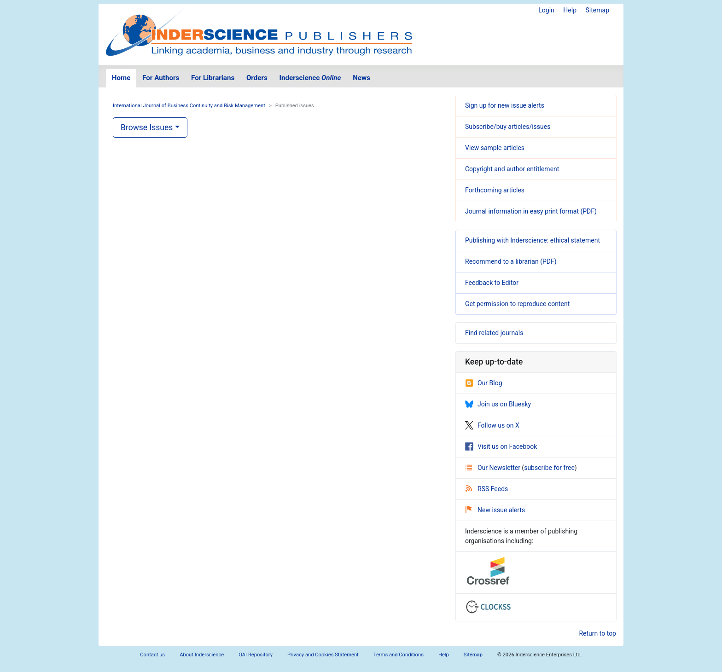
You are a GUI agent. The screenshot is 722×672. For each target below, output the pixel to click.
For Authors (160, 78)
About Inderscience (202, 655)
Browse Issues (147, 127)
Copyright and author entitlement (512, 169)
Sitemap (597, 10)
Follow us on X (492, 425)
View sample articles (494, 147)
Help (569, 10)
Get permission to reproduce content (517, 303)
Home (121, 78)
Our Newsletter (494, 467)
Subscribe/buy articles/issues (507, 126)
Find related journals (494, 332)
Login (546, 10)
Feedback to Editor (491, 282)
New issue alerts (495, 510)
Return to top (597, 633)
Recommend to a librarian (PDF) (511, 261)
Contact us (152, 655)
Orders (257, 78)
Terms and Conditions (398, 655)
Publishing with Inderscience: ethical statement (532, 240)
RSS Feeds (487, 488)
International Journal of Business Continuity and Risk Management (189, 106)
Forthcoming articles (494, 190)
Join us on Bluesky (498, 404)
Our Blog (483, 383)
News (361, 78)
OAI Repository (256, 655)
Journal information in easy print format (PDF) (531, 211)
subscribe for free (549, 467)
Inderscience (310, 78)
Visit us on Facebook (501, 446)
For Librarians (212, 78)
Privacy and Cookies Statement (323, 655)
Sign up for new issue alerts (504, 105)
